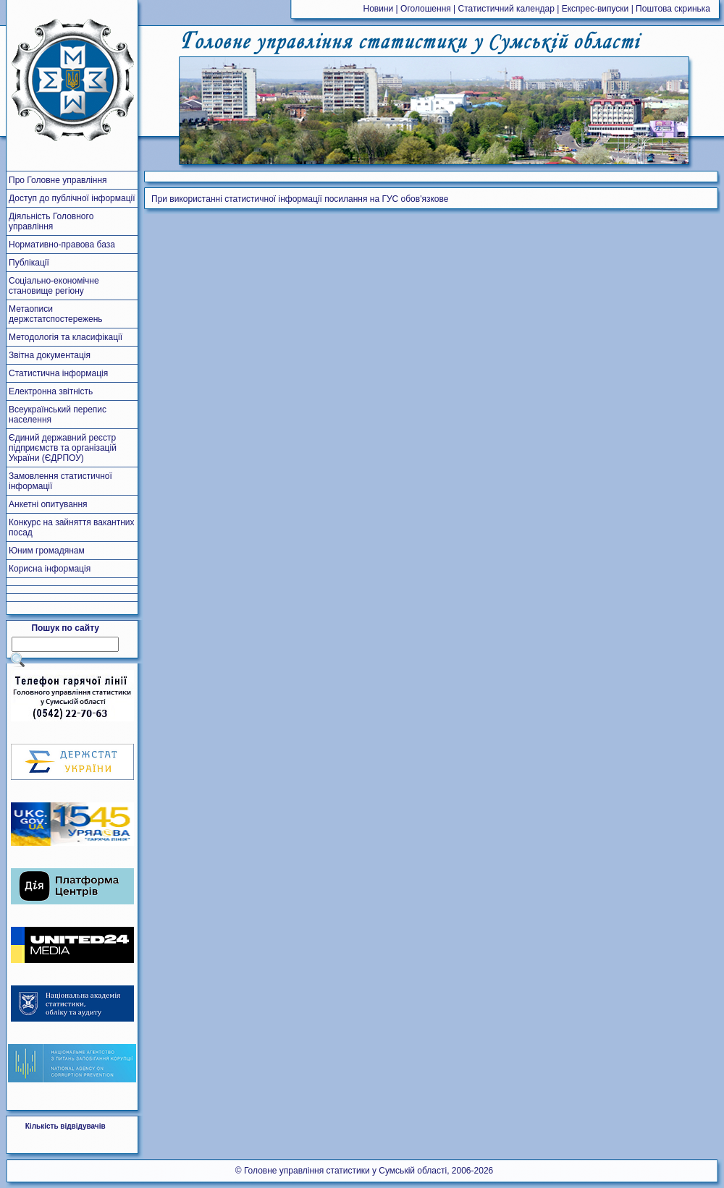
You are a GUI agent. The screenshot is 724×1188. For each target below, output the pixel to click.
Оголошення (425, 9)
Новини (378, 9)
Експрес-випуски (595, 9)
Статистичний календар (506, 9)
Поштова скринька (673, 9)
